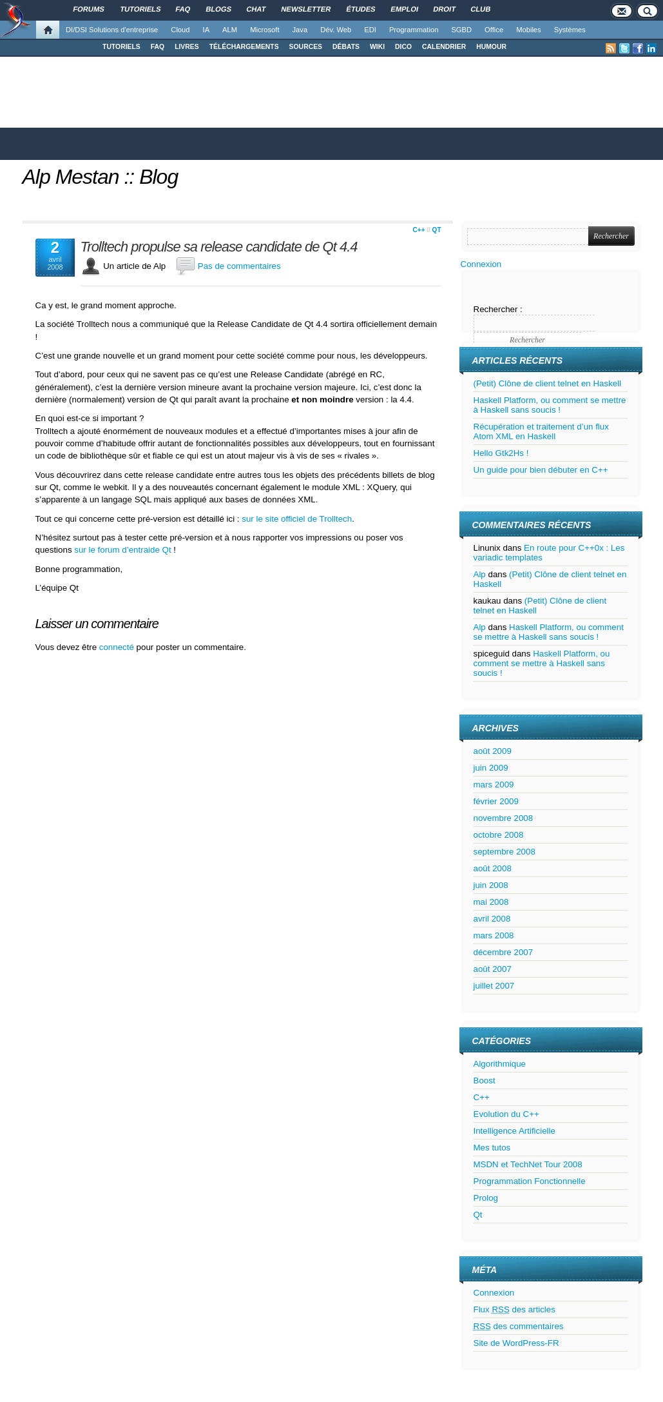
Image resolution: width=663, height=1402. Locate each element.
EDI (370, 30)
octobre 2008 (499, 835)
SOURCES (305, 46)
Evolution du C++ (506, 1114)
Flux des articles (514, 1309)
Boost (484, 1080)
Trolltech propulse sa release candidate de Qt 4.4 (219, 247)
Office (494, 30)
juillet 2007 (494, 986)
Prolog (486, 1198)
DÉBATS (346, 46)
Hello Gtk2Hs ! (501, 453)
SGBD (461, 30)
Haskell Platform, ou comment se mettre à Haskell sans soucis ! (550, 405)
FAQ (157, 46)
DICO (403, 46)
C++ (419, 229)
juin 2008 (491, 885)
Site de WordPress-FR (516, 1343)
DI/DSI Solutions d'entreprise (112, 30)
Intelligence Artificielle (514, 1131)
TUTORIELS (121, 46)
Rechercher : (498, 309)
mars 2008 (494, 935)
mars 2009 (494, 784)
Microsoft (264, 30)
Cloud (180, 30)
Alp (480, 574)
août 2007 (493, 969)
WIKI (377, 46)
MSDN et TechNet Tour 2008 (528, 1164)
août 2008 (493, 868)
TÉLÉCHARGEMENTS (244, 46)
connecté (118, 647)
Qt (436, 229)
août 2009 (493, 751)
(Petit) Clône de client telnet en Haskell (548, 383)
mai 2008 (491, 902)
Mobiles (528, 30)
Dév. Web (335, 30)
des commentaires (519, 1326)
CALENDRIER (444, 46)
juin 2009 (491, 768)
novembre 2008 (503, 818)
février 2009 (496, 801)
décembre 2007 (503, 952)
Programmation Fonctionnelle (530, 1181)
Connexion (481, 264)
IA (206, 30)
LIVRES (187, 46)
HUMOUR (491, 46)
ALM (229, 30)
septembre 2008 (504, 851)
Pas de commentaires (239, 266)
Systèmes (570, 30)
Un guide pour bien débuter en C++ (541, 470)
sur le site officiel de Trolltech (297, 519)
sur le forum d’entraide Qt (122, 550)
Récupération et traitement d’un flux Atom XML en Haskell (541, 431)
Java (300, 30)
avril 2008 (492, 918)
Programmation (413, 30)
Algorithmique (500, 1064)
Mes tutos (492, 1147)
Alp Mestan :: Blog (100, 176)
